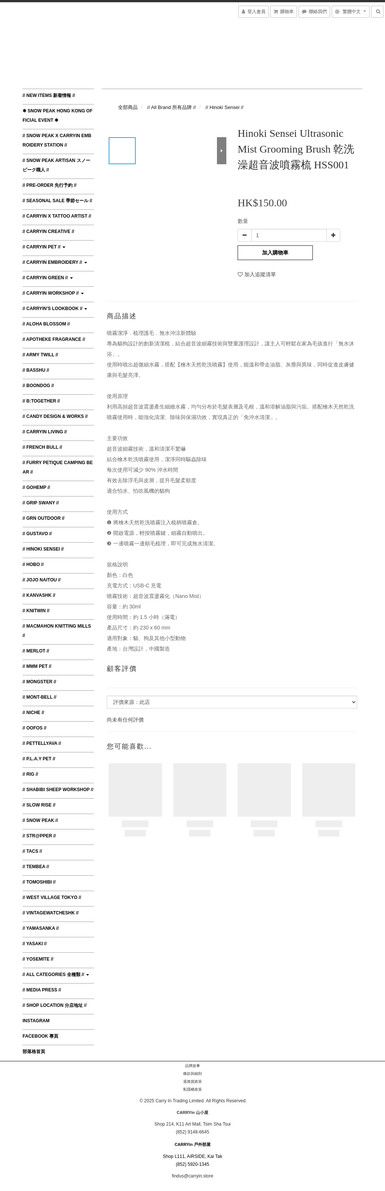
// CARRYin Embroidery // (55, 262)
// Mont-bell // (39, 697)
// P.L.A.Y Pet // (39, 758)
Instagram (36, 1020)
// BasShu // (36, 370)
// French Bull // (42, 447)
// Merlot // (36, 651)
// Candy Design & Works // (55, 416)
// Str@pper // (39, 835)
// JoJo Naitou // (42, 580)
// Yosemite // (38, 959)
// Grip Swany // (41, 502)
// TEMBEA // (36, 866)
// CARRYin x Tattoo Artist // (57, 216)
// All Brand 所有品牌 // (171, 107)
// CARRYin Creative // (48, 231)
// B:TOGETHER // (41, 401)
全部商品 (128, 107)
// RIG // (30, 774)
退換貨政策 (192, 1081)
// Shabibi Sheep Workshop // (58, 789)
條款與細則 (192, 1073)
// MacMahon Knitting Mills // (57, 630)
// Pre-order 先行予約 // (49, 185)
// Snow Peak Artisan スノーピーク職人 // (56, 165)
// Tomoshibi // (39, 882)
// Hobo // (33, 564)
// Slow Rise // (39, 805)
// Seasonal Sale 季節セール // (57, 200)
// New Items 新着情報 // (49, 95)
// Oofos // (34, 728)
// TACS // (32, 851)
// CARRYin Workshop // (53, 293)
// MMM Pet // (37, 666)
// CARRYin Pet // (44, 247)
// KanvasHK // (39, 595)
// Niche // (33, 712)
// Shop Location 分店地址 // (54, 1005)
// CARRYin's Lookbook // (55, 308)
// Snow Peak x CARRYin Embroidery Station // (57, 140)
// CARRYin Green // (48, 277)
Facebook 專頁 (40, 1036)
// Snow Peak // (40, 820)
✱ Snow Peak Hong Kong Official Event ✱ (57, 115)
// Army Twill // (40, 354)
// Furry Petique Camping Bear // (58, 467)
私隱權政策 (192, 1089)
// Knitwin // (36, 610)
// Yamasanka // (41, 928)
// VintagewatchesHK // (51, 913)
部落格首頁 (34, 1051)
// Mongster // (39, 681)
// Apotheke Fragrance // (54, 339)
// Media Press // (42, 990)
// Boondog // (38, 385)
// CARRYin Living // (45, 431)
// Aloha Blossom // (46, 324)
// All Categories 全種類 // (56, 974)
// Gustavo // (37, 533)
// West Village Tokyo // (52, 897)
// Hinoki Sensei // (43, 549)
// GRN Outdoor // (43, 518)
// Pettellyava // (42, 743)
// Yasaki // (35, 943)
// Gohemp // (36, 487)
